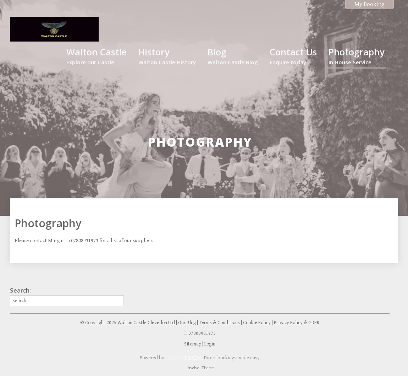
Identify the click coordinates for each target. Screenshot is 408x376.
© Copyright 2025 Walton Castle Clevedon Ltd (127, 323)
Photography (356, 56)
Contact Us (293, 56)
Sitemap (192, 344)
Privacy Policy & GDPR (296, 323)
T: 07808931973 (200, 333)
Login (209, 344)
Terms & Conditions (219, 323)
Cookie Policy (257, 323)
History (167, 56)
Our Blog (187, 323)
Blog (233, 56)
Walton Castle (96, 56)
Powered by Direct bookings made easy (200, 358)
